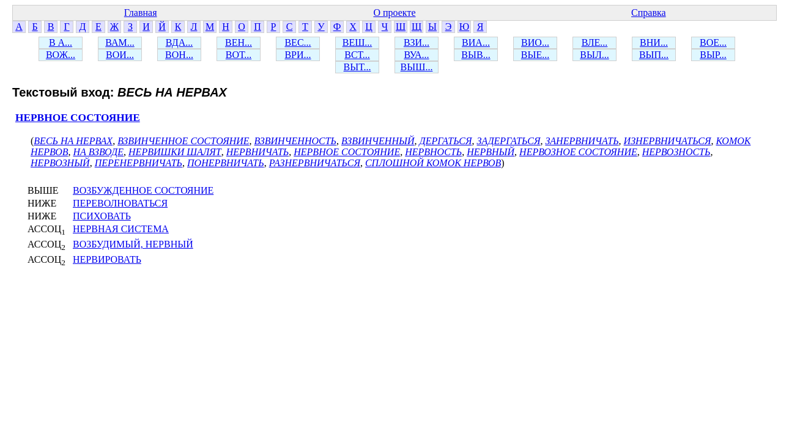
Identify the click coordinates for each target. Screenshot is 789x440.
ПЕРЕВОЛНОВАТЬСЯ (120, 203)
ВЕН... (238, 42)
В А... (60, 42)
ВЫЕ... (535, 55)
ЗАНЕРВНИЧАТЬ (581, 141)
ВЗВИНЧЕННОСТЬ (295, 141)
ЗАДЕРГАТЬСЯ (508, 141)
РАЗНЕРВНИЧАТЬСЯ (314, 163)
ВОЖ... (60, 55)
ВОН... (179, 55)
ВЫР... (713, 55)
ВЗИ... (416, 42)
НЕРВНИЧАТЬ (257, 152)
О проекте (394, 12)
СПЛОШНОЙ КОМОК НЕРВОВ (433, 163)
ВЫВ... (475, 55)
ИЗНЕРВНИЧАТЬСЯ (667, 141)
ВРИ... (297, 55)
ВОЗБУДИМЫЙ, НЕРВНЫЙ (133, 244)
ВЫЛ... (594, 55)
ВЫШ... (417, 67)
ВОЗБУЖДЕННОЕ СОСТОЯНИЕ (143, 190)
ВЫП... (654, 55)
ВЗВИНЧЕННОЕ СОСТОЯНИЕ (183, 141)
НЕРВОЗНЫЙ (60, 163)
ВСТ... (357, 55)
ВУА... (416, 55)
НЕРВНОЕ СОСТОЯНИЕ (77, 117)
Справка (648, 12)
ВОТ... (238, 55)
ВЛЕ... (595, 42)
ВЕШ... (357, 42)
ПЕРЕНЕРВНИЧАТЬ (138, 163)
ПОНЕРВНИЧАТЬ (225, 163)
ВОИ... (120, 55)
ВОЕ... (713, 42)
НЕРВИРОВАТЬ (107, 259)
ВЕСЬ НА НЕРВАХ (73, 141)
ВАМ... (119, 42)
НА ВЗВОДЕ (98, 152)
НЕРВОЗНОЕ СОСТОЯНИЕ (578, 152)
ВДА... (179, 42)
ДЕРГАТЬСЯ (445, 141)
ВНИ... (654, 42)
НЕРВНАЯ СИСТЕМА (121, 229)
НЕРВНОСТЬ (433, 152)
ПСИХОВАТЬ (102, 216)
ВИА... (476, 42)
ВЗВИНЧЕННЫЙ (377, 141)
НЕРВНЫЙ (490, 152)
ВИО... (535, 42)
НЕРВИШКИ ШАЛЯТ (174, 152)
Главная (140, 12)
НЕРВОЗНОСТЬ (676, 152)
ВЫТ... (357, 67)
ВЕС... (297, 42)
